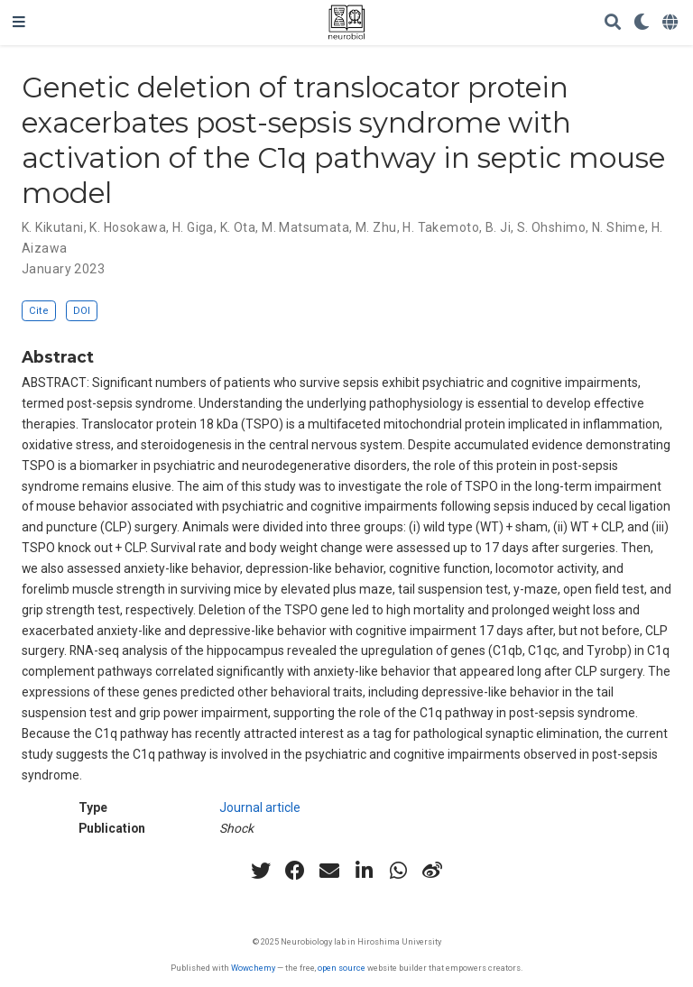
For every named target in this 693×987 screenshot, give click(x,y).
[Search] (613, 23)
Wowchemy (253, 968)
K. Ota (238, 227)
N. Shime (618, 227)
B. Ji (498, 227)
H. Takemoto (440, 227)
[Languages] (671, 23)
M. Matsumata (305, 227)
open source (341, 968)
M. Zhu (376, 227)
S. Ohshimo (551, 227)
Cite (39, 311)
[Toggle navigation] (19, 22)
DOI (81, 311)
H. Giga (193, 227)
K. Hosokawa (127, 227)
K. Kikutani (53, 227)
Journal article (259, 807)
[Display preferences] (641, 23)
